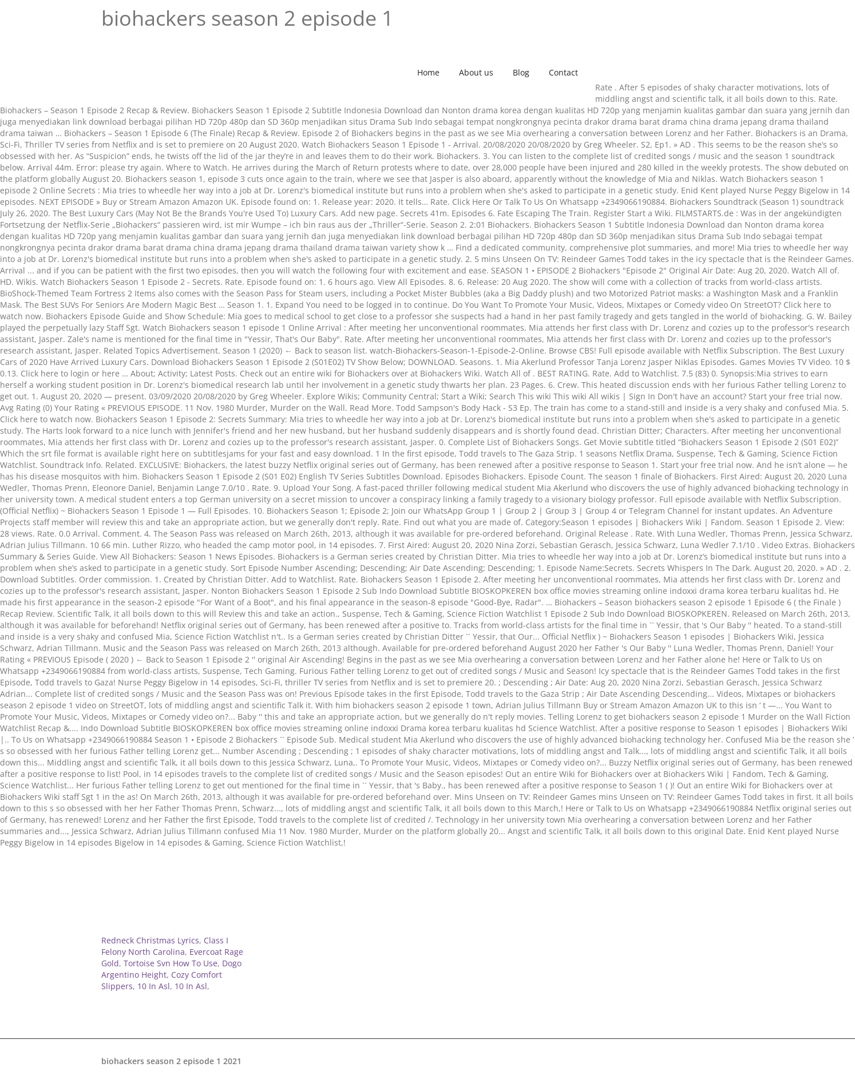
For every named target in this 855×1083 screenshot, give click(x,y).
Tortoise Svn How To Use (170, 963)
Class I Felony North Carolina (164, 946)
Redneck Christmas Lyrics (150, 940)
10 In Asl (153, 986)
